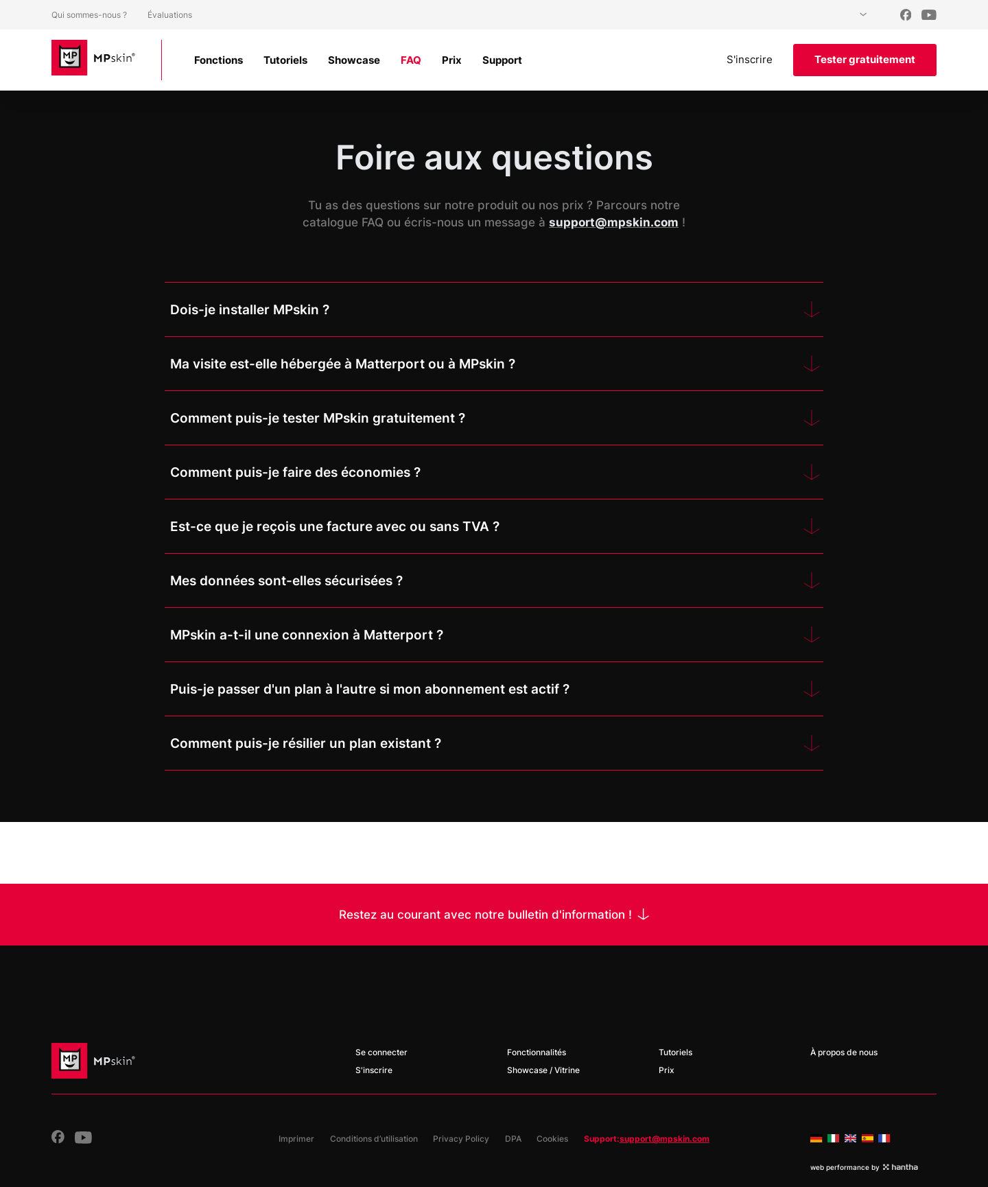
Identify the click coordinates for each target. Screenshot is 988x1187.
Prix (452, 60)
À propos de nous (844, 1052)
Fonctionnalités (536, 1052)
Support (502, 60)
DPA (513, 1138)
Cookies (552, 1138)
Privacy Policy (461, 1138)
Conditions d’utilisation (374, 1138)
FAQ (411, 60)
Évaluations (170, 15)
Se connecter (381, 1052)
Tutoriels (285, 60)
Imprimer (296, 1138)
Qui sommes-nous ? (89, 15)
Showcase (354, 60)
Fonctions (218, 60)
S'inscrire (750, 59)
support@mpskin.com (664, 1138)
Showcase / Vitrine (543, 1070)
